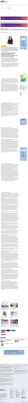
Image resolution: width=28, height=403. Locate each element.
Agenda (2, 8)
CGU (21, 395)
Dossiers (20, 4)
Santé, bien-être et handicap (12, 395)
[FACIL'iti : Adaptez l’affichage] (8, 8)
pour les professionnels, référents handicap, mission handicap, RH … (23, 44)
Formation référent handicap (18, 397)
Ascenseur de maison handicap (18, 393)
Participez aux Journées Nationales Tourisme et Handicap (26, 88)
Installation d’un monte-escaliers (17, 395)
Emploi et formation (4, 28)
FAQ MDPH (17, 391)
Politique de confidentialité (23, 394)
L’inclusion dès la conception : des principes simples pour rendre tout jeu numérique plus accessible (5, 309)
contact (17, 368)
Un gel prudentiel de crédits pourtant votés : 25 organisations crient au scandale (23, 88)
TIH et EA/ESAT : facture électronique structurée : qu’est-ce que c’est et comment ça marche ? (5, 325)
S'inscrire (23, 158)
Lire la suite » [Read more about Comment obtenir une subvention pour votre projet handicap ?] (12, 309)
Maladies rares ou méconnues (12, 397)
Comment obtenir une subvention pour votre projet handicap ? (23, 339)
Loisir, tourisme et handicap (12, 393)
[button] (27, 5)
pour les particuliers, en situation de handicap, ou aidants (23, 41)
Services (11, 4)
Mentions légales (23, 393)
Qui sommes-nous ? (23, 391)
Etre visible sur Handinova (23, 392)
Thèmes (5, 4)
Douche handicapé (18, 392)
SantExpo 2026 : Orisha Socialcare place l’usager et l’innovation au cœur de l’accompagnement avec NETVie (14, 325)
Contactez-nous (2, 386)
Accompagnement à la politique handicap (18, 394)
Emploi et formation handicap (12, 391)
